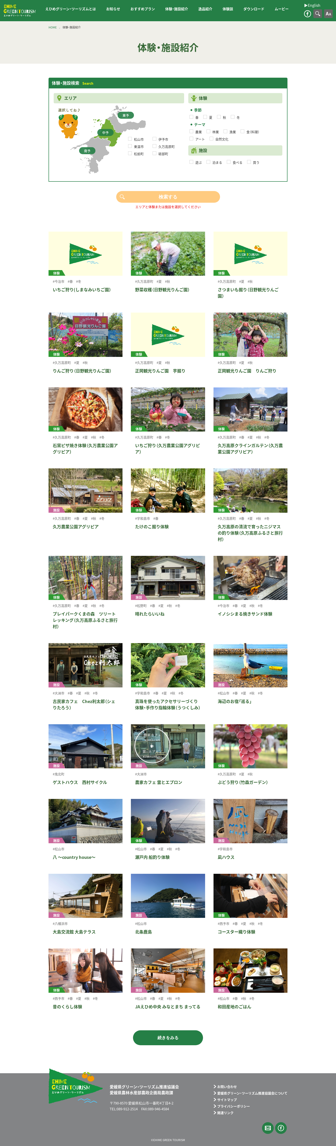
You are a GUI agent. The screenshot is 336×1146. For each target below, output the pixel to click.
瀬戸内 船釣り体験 (152, 857)
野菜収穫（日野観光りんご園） (162, 289)
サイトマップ (227, 1099)
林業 (215, 131)
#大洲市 (58, 693)
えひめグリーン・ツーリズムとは (70, 8)
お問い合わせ (227, 1086)
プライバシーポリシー (233, 1106)
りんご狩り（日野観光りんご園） (82, 371)
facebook (307, 13)
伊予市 (163, 139)
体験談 (228, 8)
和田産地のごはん (234, 1006)
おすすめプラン (142, 8)
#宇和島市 (142, 518)
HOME (53, 27)
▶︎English (44, 14)
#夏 (159, 281)
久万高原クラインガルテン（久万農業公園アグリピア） (250, 448)
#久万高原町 (144, 281)
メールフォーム (268, 1128)
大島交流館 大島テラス (74, 932)
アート (200, 139)
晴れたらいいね (149, 614)
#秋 (167, 281)
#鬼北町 (58, 774)
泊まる (217, 162)
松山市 (139, 139)
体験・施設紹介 (176, 8)
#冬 (78, 281)
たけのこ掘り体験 (152, 526)
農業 (198, 131)
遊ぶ (198, 162)
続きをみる (168, 1037)
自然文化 (221, 139)
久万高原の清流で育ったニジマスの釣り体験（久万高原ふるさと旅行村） (250, 532)
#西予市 (223, 923)
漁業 (232, 131)
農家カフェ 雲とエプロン (158, 782)
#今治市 (58, 281)
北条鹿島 (143, 932)
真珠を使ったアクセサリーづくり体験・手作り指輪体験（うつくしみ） (167, 704)
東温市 (139, 146)
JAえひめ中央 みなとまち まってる (167, 1006)
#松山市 (223, 693)
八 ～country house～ (74, 857)
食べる (237, 162)
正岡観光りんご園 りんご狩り (247, 371)
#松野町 (141, 605)
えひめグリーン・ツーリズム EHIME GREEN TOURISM (19, 11)
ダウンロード (253, 8)
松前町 (139, 153)
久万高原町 (166, 146)
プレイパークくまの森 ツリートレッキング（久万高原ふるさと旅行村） (85, 620)
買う (256, 162)
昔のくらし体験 (67, 1006)
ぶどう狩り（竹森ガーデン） (243, 782)
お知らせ (113, 8)
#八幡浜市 (60, 923)
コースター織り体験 (236, 932)
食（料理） (252, 131)
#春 (70, 281)
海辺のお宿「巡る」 (235, 701)
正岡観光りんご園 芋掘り (160, 371)
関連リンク (225, 1112)
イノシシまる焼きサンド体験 (245, 614)
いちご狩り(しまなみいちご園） (82, 289)
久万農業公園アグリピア (76, 526)
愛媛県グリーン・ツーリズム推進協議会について (252, 1093)
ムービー (282, 8)
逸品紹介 (205, 8)
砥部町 (163, 153)
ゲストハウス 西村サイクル (80, 782)
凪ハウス (226, 857)
